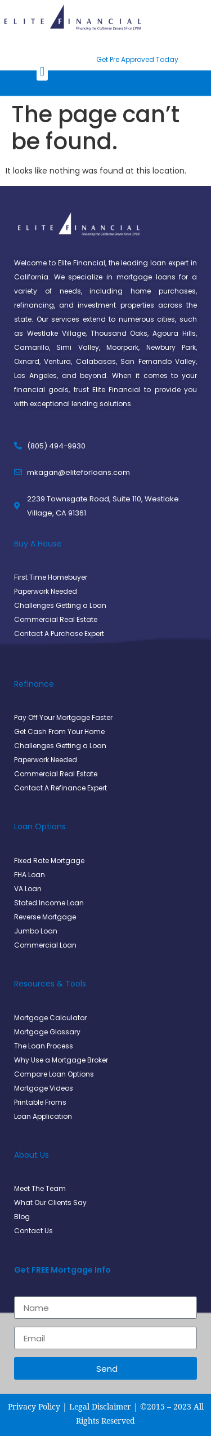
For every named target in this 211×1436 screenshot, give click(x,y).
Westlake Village (56, 333)
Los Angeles (35, 375)
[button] (42, 71)
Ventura (57, 361)
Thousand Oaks (119, 333)
